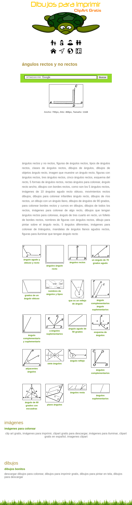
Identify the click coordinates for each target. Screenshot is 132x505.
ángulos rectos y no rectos (49, 64)
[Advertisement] (66, 135)
